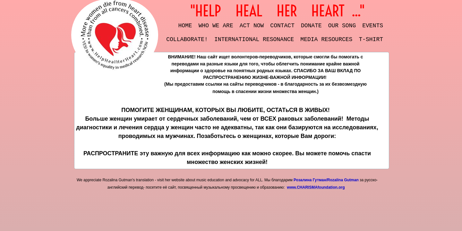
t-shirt (371, 39)
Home (185, 26)
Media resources (326, 39)
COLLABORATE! (187, 39)
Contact (282, 26)
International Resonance (254, 39)
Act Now (252, 26)
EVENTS (372, 26)
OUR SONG (342, 26)
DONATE (311, 26)
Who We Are (216, 26)
